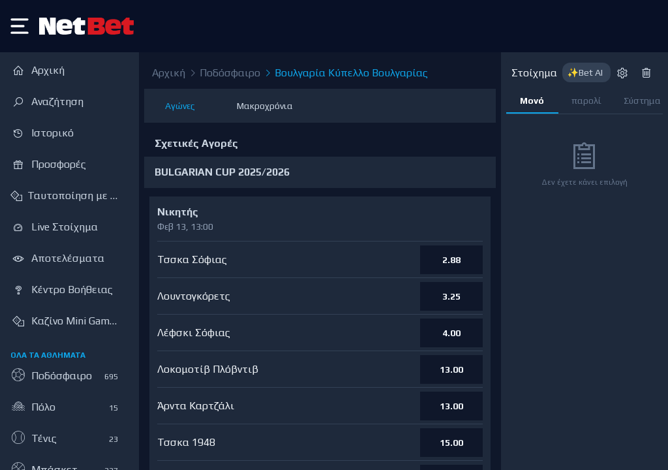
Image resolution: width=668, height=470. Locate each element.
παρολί (586, 100)
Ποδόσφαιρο (224, 73)
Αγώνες (180, 106)
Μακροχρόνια (265, 106)
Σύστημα (642, 100)
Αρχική (168, 73)
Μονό (532, 100)
